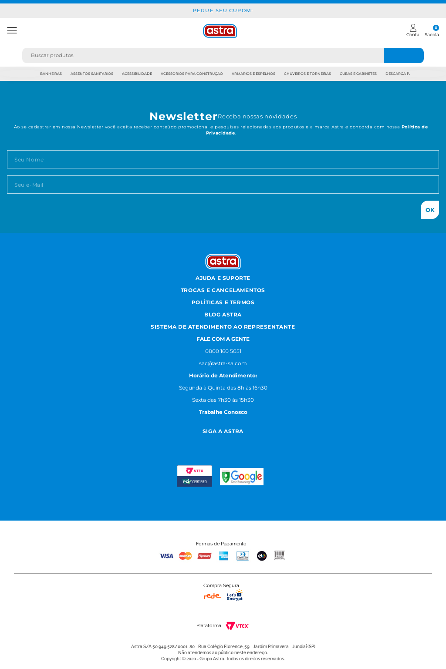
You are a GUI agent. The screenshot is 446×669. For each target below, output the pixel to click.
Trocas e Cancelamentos (223, 290)
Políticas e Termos (223, 302)
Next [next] (424, 73)
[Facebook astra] (211, 442)
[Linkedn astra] (254, 442)
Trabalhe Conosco (223, 412)
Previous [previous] (22, 73)
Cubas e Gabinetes (358, 73)
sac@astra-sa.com (223, 363)
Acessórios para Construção (192, 73)
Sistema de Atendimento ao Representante (223, 326)
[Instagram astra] (192, 442)
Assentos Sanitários (92, 73)
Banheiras (51, 73)
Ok (430, 209)
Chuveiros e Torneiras (307, 73)
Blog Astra (223, 314)
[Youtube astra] (232, 442)
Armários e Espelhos (253, 73)
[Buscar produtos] (404, 55)
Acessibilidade (137, 73)
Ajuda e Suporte (223, 278)
